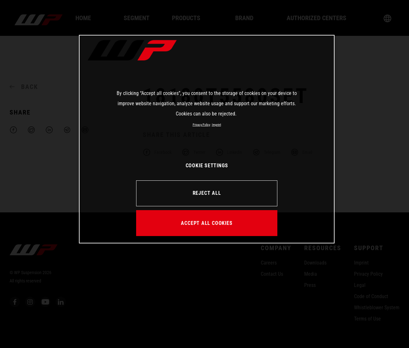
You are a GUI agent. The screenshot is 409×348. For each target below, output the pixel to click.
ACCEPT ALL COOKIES (206, 223)
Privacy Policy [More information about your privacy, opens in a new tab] (201, 124)
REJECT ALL (207, 193)
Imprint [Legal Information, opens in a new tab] (216, 124)
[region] (207, 139)
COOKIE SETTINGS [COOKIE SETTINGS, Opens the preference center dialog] (207, 165)
